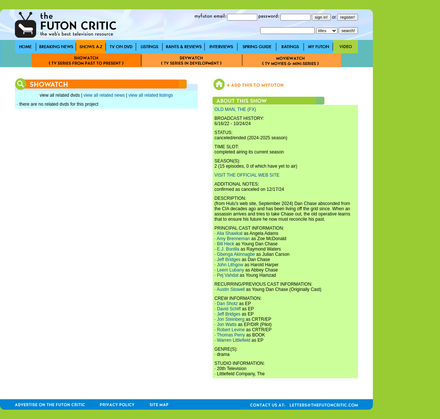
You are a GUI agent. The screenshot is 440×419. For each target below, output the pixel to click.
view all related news (104, 95)
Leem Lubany (230, 270)
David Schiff (229, 308)
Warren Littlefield (234, 340)
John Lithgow (230, 264)
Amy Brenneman (233, 238)
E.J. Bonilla (228, 249)
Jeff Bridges (229, 259)
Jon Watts (227, 324)
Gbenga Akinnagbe (236, 254)
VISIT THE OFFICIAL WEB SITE (246, 175)
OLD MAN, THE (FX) (235, 109)
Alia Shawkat (229, 233)
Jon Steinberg (231, 319)
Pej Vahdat (228, 275)
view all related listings (150, 95)
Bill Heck (226, 243)
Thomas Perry (231, 335)
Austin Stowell (231, 289)
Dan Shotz (227, 303)
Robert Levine (231, 329)
